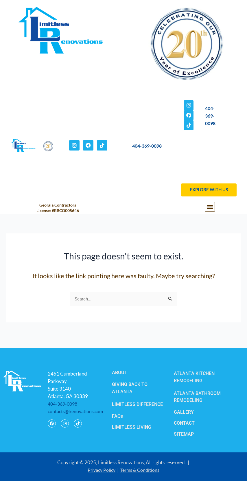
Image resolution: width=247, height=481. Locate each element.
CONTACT (184, 424)
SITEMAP (184, 434)
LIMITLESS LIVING (131, 427)
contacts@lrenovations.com (77, 413)
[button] (210, 214)
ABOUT (119, 374)
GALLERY (184, 413)
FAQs (117, 417)
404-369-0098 (147, 149)
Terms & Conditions (140, 470)
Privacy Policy (100, 470)
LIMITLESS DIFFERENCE (137, 405)
